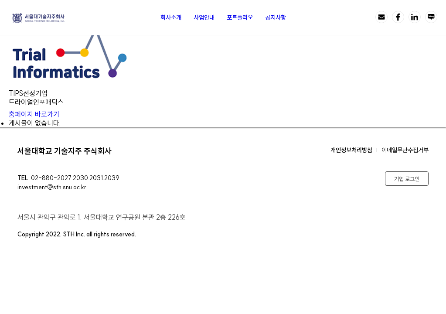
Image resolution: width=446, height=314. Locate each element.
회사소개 (170, 17)
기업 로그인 (406, 178)
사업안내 (204, 17)
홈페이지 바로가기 (40, 114)
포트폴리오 (240, 17)
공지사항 (275, 17)
